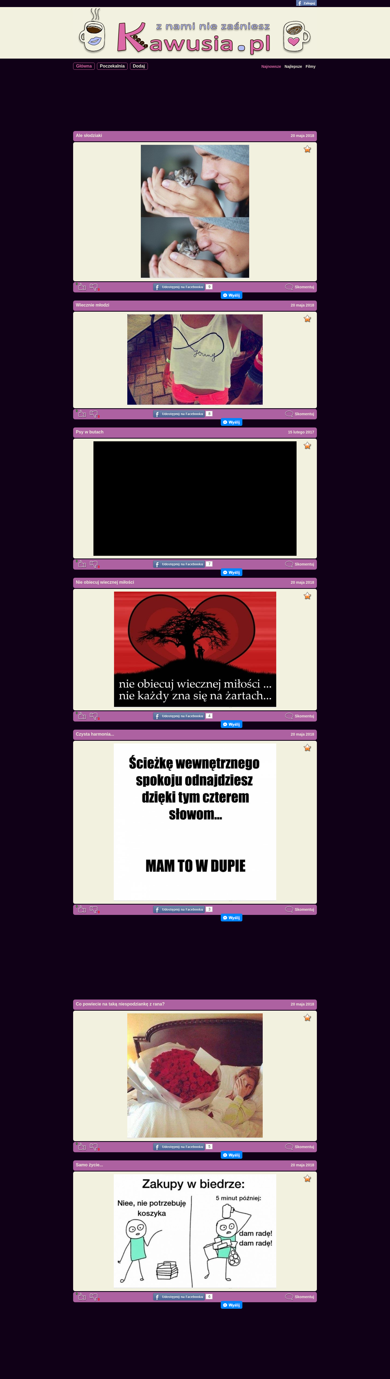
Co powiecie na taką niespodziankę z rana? (120, 1004)
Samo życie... (89, 1165)
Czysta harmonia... (95, 734)
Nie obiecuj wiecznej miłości (105, 582)
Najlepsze (293, 66)
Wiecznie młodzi (92, 305)
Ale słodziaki (89, 135)
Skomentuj (299, 287)
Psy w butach (89, 432)
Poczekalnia (112, 66)
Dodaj (139, 66)
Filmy (311, 66)
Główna (84, 66)
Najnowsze (271, 66)
